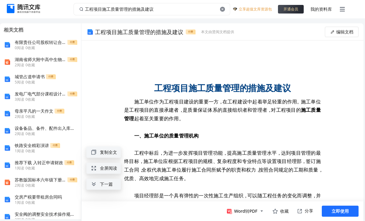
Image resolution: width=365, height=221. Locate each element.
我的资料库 (321, 9)
